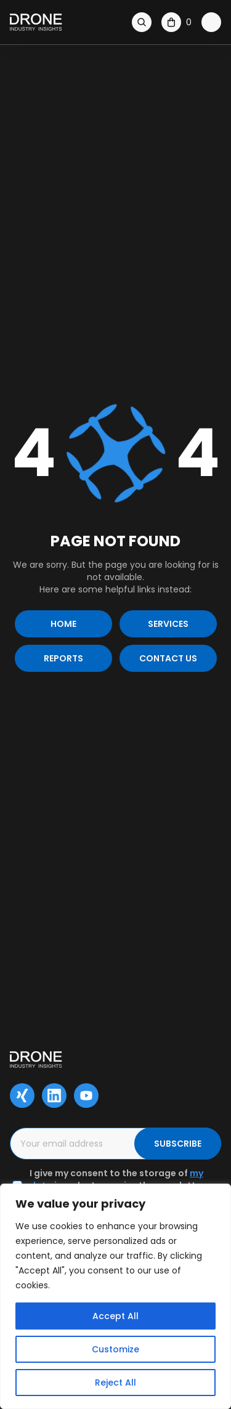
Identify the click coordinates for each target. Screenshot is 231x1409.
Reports (63, 658)
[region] (115, 1296)
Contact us (168, 658)
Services (168, 624)
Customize (115, 1349)
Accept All (115, 1316)
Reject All (115, 1382)
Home (63, 624)
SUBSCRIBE (177, 1143)
